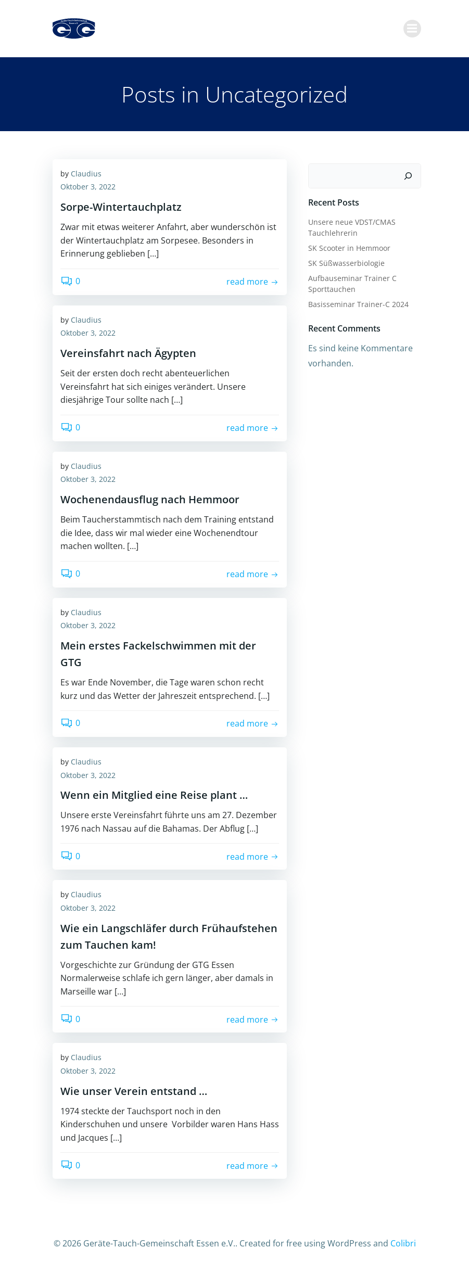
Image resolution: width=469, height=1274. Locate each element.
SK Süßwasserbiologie (346, 265)
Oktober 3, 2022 (88, 191)
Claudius (86, 177)
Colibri (403, 1246)
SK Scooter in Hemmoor (349, 250)
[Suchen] (409, 178)
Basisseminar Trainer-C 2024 (358, 306)
